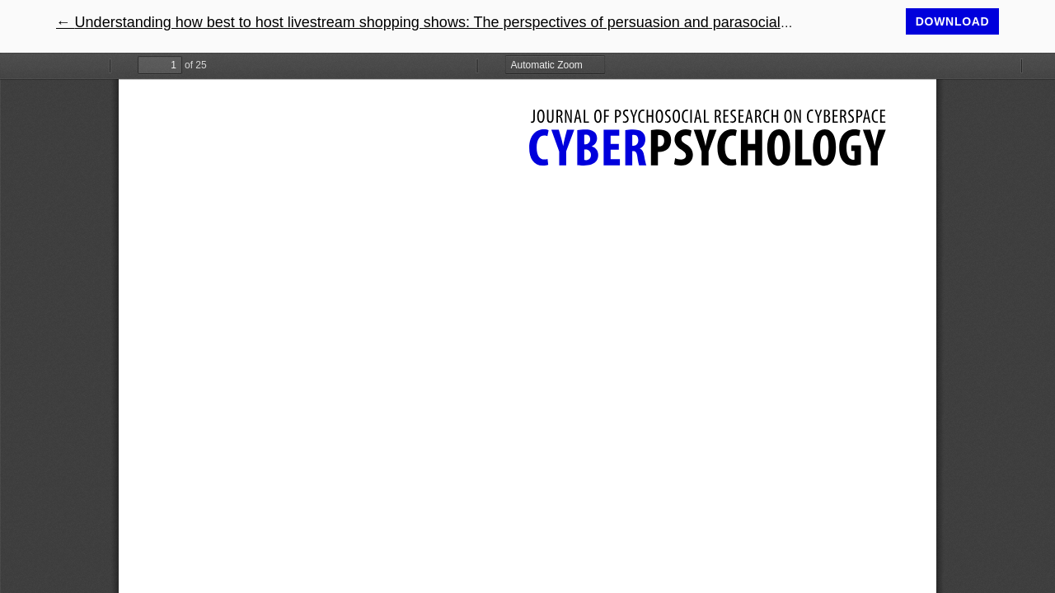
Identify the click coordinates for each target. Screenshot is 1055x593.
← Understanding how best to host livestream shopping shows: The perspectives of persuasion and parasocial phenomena (459, 22)
